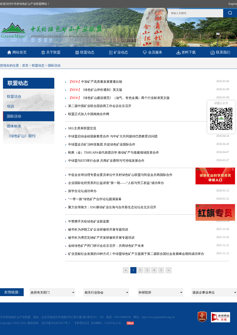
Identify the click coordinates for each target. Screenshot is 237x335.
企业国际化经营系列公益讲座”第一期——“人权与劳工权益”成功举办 (116, 183)
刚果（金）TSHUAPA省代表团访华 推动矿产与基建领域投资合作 (113, 152)
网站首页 (17, 52)
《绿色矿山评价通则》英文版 (95, 89)
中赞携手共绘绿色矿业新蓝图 (88, 221)
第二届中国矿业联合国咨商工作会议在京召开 (99, 106)
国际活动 (54, 65)
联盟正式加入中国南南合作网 (88, 114)
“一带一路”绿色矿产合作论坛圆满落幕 (94, 199)
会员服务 (152, 52)
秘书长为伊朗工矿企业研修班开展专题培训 (98, 229)
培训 (10, 106)
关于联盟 (50, 52)
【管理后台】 (81, 323)
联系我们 (220, 52)
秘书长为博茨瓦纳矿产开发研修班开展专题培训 (101, 237)
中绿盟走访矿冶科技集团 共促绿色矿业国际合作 (101, 144)
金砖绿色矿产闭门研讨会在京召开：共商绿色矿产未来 (106, 245)
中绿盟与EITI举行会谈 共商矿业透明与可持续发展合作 (106, 160)
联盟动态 (84, 52)
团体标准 (14, 126)
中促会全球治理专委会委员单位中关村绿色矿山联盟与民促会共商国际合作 (120, 174)
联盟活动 (14, 97)
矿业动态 (118, 52)
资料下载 (186, 52)
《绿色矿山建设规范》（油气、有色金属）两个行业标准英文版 (119, 97)
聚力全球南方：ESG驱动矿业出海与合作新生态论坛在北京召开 (112, 207)
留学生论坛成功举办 (82, 191)
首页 (25, 65)
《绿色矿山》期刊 (21, 136)
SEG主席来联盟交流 (82, 128)
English (233, 3)
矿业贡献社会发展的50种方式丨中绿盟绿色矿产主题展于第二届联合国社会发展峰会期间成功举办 (136, 253)
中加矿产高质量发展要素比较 (95, 81)
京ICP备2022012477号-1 (56, 323)
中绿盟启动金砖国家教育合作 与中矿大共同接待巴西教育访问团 (112, 136)
